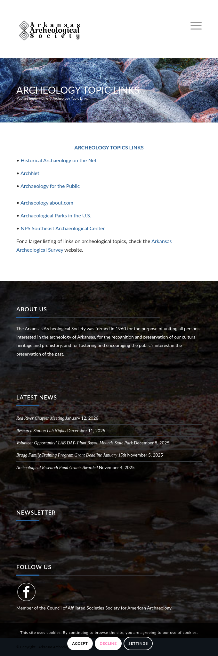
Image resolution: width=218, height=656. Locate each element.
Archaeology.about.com (46, 202)
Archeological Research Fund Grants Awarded (57, 467)
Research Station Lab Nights (41, 430)
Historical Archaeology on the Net (58, 160)
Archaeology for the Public (50, 186)
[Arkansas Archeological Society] (90, 29)
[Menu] (193, 26)
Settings (138, 643)
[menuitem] (193, 26)
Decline (108, 643)
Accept (80, 643)
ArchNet (29, 173)
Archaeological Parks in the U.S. (55, 215)
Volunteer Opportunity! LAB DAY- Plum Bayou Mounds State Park (74, 443)
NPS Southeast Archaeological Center (62, 228)
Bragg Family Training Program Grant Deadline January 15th (71, 455)
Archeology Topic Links (78, 90)
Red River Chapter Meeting (40, 418)
